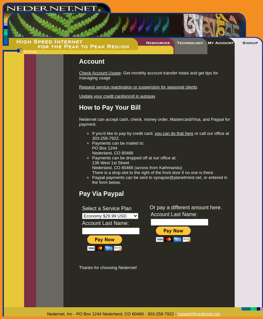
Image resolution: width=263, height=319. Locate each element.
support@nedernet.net (199, 313)
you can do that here (174, 133)
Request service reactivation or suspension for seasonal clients (138, 87)
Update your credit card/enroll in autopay (117, 96)
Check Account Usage (100, 73)
